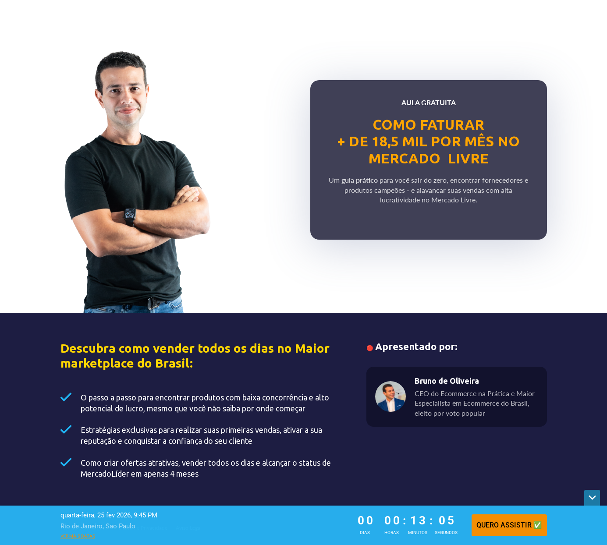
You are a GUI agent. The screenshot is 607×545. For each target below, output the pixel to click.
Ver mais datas (77, 536)
